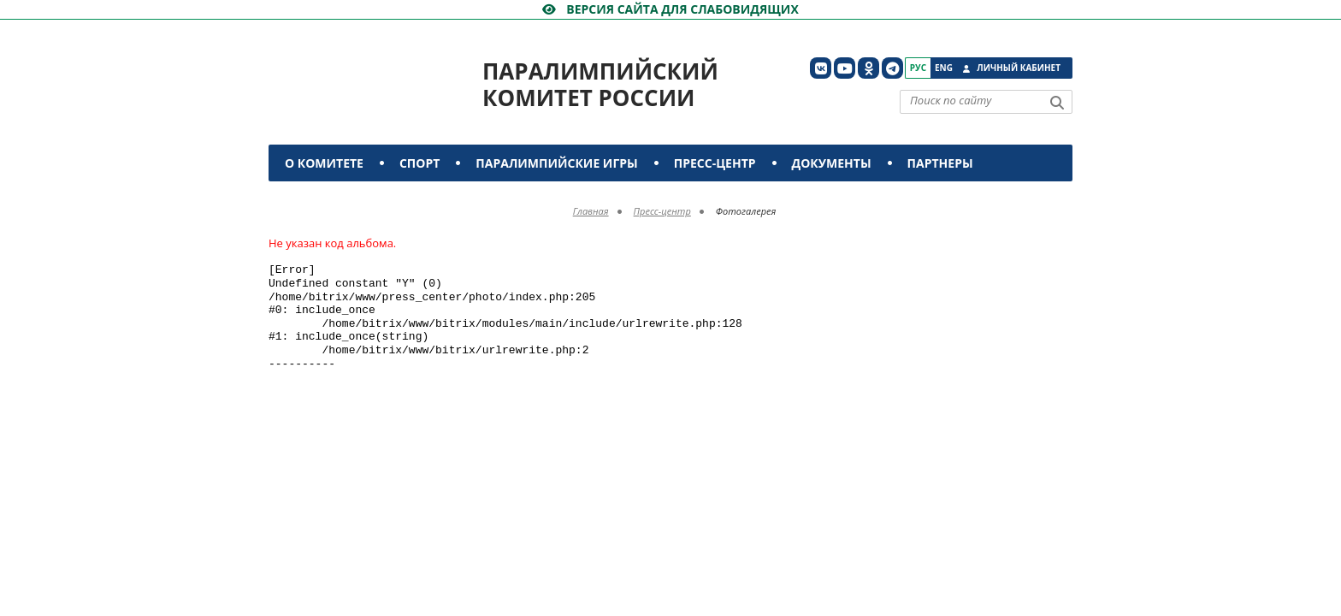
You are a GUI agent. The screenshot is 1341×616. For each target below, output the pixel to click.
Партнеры (940, 163)
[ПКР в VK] (820, 68)
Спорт (419, 163)
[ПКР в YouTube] (844, 68)
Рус (918, 68)
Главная (591, 210)
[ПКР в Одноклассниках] (868, 68)
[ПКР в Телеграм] (892, 68)
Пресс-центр (715, 163)
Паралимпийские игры (556, 163)
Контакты (322, 200)
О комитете (324, 163)
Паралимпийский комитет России (600, 84)
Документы (831, 163)
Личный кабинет (1018, 68)
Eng (944, 68)
